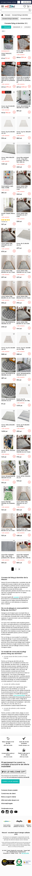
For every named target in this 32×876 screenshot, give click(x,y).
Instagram (7, 811)
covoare (16, 597)
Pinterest (11, 811)
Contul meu (20, 6)
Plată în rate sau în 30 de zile (24, 754)
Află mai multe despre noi (10, 800)
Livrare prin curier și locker (8, 754)
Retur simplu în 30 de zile (8, 743)
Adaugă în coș (14, 57)
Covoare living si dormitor (10, 18)
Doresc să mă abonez (10, 781)
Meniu (2, 6)
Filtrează (7, 27)
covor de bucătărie (19, 695)
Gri (3, 31)
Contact (18, 2)
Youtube (15, 811)
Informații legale (7, 803)
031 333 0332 (26, 2)
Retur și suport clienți (8, 797)
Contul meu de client (8, 793)
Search (29, 10)
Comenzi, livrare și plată (9, 790)
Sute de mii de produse (24, 743)
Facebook (2, 811)
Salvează (14, 37)
